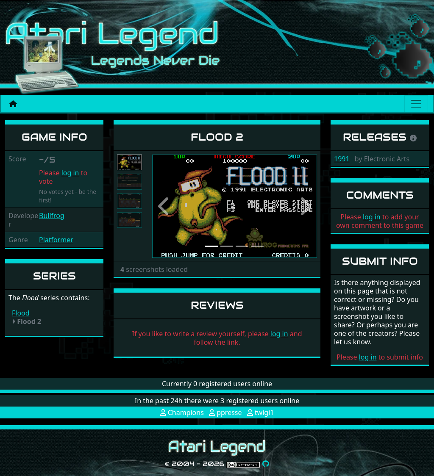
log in (70, 172)
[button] (164, 206)
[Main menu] (416, 103)
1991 (342, 158)
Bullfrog (51, 215)
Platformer (56, 239)
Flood (21, 313)
